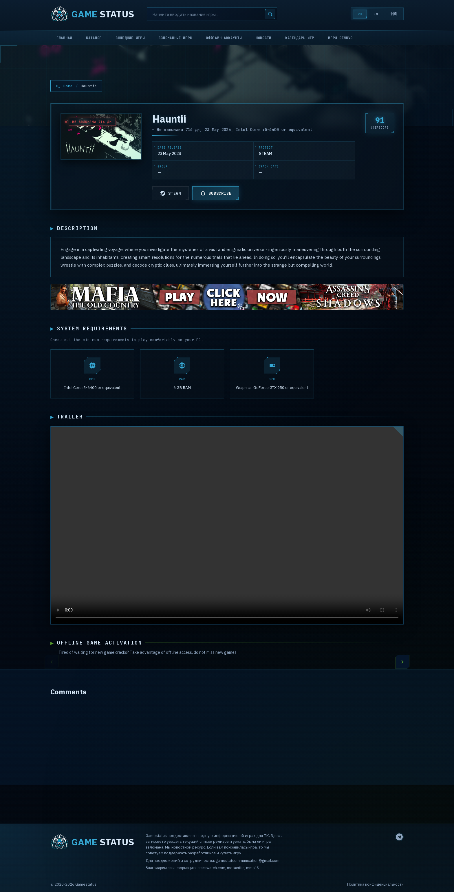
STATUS (92, 14)
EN (376, 14)
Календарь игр (299, 38)
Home (68, 85)
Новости (263, 38)
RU (360, 14)
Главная (64, 38)
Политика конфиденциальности (375, 884)
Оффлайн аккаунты (224, 38)
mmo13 (252, 868)
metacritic (235, 868)
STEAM (170, 193)
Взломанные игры (175, 38)
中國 (393, 14)
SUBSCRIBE (215, 193)
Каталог (94, 38)
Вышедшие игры (130, 38)
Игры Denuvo (340, 38)
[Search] (212, 14)
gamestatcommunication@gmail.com (247, 860)
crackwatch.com (211, 868)
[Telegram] (399, 837)
